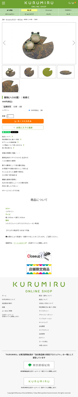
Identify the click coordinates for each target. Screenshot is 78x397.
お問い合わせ (43, 345)
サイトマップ (43, 322)
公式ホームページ (7, 315)
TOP (3, 19)
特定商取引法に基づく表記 (10, 139)
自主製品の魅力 (7, 303)
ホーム (4, 296)
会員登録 (42, 334)
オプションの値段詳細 (9, 142)
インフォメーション (45, 318)
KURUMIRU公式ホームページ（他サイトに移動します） (39, 383)
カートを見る (43, 341)
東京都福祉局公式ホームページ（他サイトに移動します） (39, 366)
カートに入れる (23, 121)
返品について (6, 137)
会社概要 (42, 326)
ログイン (42, 338)
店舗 (3, 307)
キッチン (49, 14)
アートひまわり (19, 243)
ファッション (48, 10)
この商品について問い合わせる (12, 145)
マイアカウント (44, 330)
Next (72, 42)
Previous (4, 42)
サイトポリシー (44, 311)
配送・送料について (45, 296)
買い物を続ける (7, 148)
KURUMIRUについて (8, 299)
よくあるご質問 (7, 311)
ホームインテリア (29, 14)
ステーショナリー (9, 14)
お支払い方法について (46, 303)
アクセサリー (68, 10)
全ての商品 (9, 10)
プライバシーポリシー (46, 315)
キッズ (68, 14)
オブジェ (20, 19)
